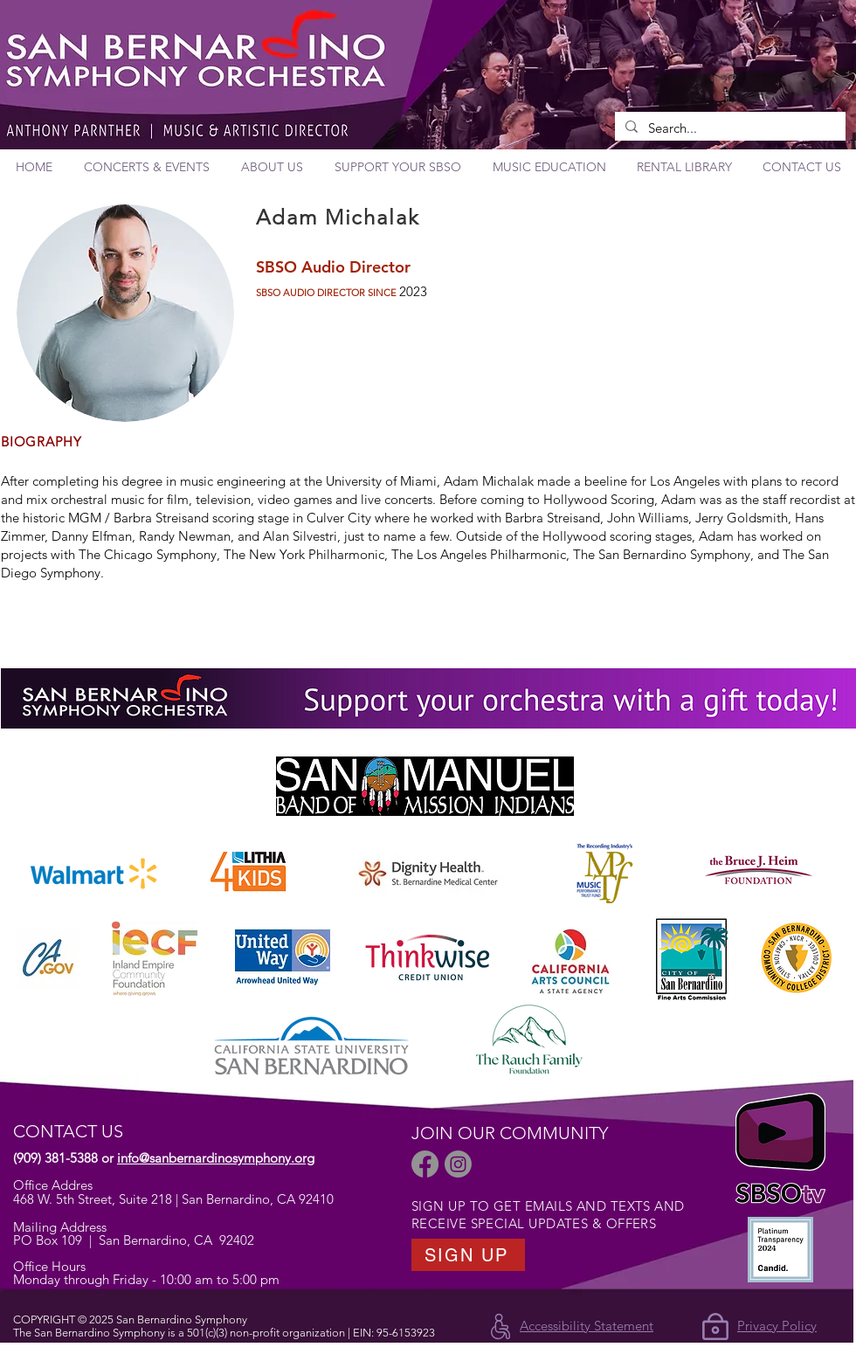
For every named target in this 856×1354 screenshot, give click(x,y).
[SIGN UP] (468, 1255)
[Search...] (728, 128)
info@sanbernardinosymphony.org (215, 1158)
